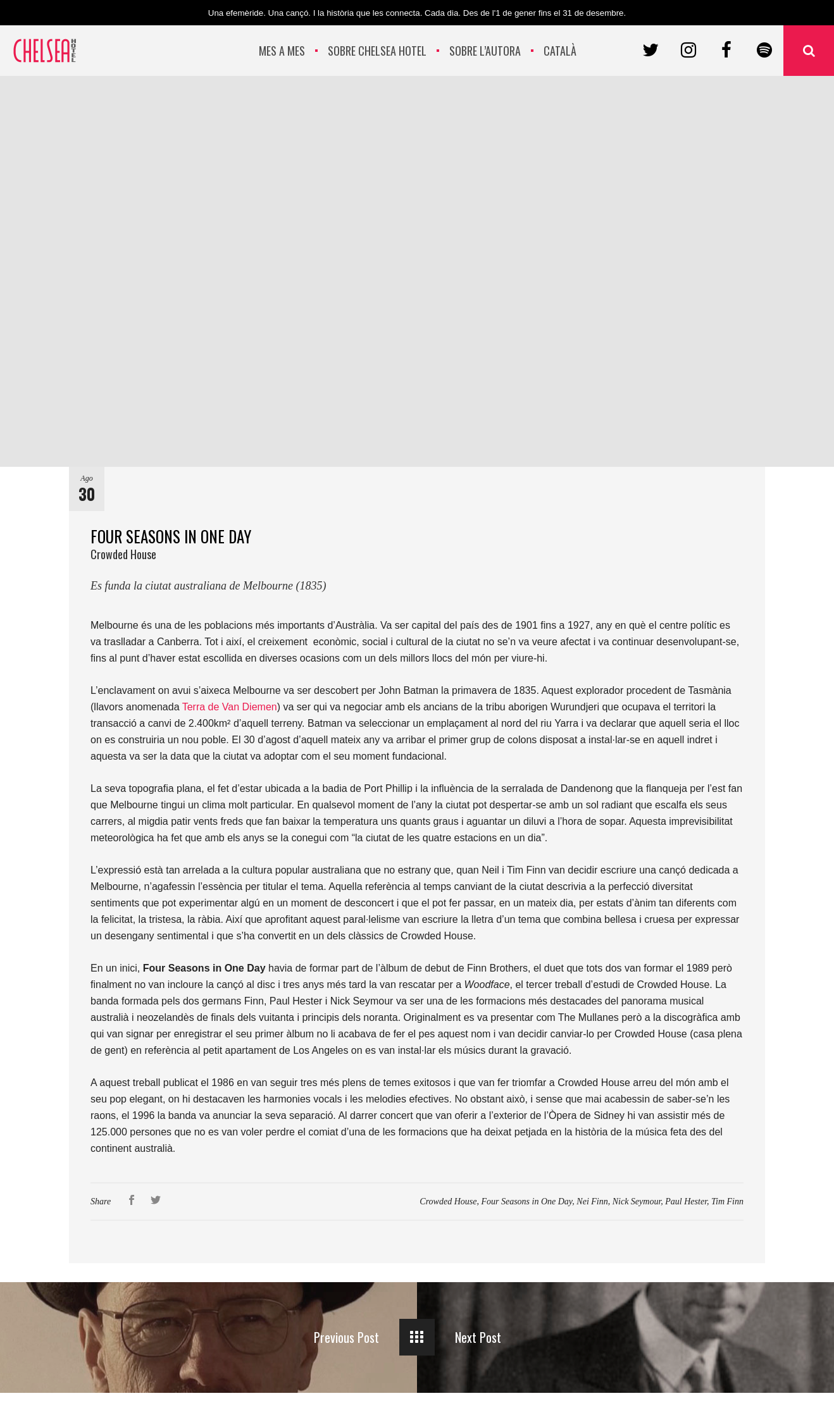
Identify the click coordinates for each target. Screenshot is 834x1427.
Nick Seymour (637, 1201)
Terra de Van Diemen (229, 706)
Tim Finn (727, 1201)
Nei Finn (591, 1201)
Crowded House (448, 1201)
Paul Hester (686, 1201)
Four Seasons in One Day (526, 1201)
